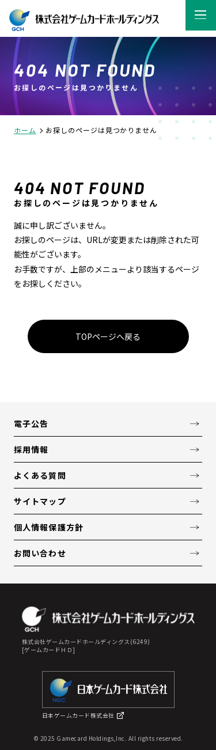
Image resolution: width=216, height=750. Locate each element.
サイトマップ (40, 501)
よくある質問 (40, 475)
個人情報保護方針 (49, 527)
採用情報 (31, 449)
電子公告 (31, 423)
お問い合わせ (40, 553)
